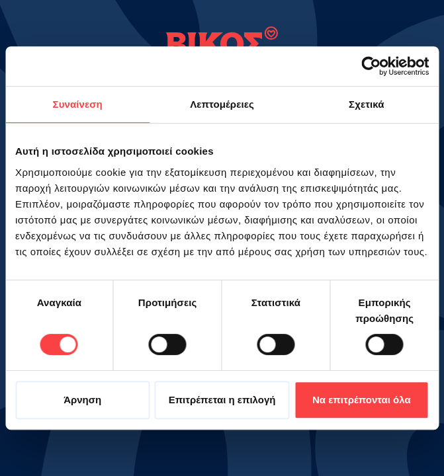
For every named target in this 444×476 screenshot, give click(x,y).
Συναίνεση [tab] (78, 104)
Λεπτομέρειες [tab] (222, 104)
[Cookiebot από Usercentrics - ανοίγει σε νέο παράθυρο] (371, 66)
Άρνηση (82, 399)
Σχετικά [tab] (366, 104)
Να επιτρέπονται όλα (361, 399)
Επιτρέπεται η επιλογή (222, 399)
